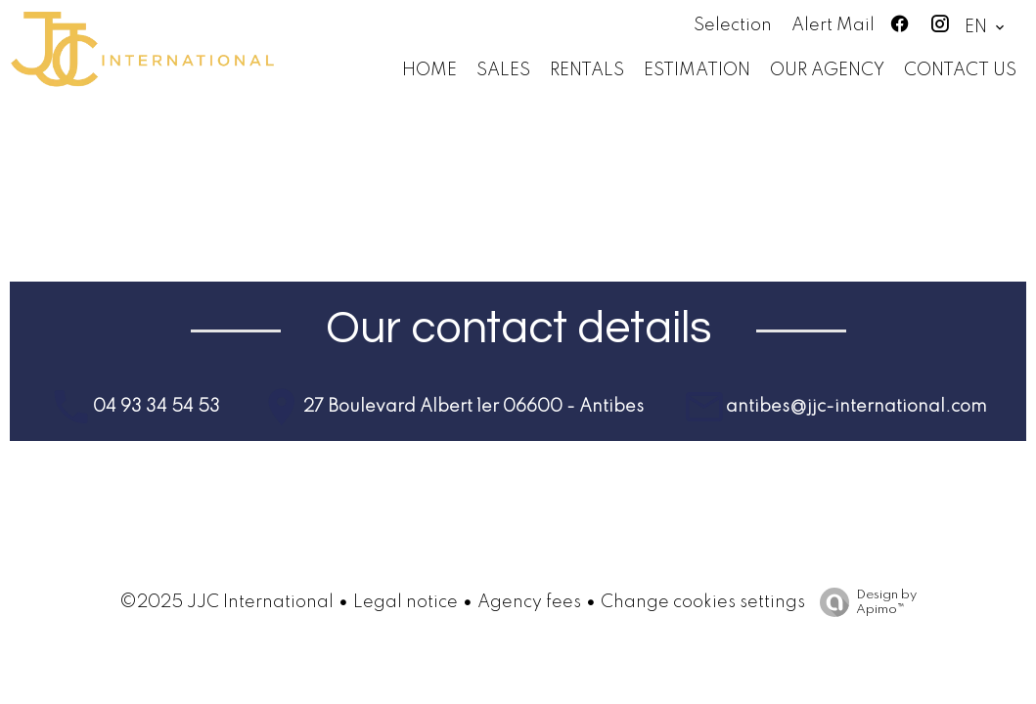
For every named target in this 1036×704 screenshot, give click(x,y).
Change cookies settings (703, 602)
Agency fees (529, 602)
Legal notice (405, 602)
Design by (863, 603)
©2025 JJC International (226, 602)
